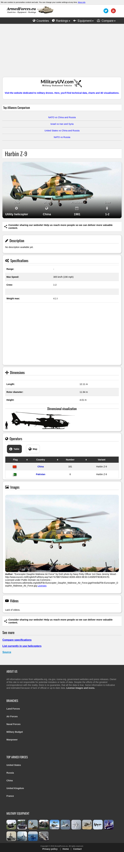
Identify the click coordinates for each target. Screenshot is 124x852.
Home (66, 849)
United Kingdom (15, 788)
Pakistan (40, 474)
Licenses (42, 585)
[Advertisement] (62, 52)
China (40, 466)
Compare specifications (17, 640)
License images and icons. (80, 688)
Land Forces (13, 708)
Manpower (12, 739)
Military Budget (14, 732)
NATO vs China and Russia (62, 117)
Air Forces (12, 716)
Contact (77, 849)
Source (6, 652)
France (10, 796)
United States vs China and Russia (62, 130)
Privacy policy (49, 849)
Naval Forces (13, 724)
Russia (10, 773)
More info (81, 2)
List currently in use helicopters (21, 646)
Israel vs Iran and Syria (61, 124)
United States (13, 765)
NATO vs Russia (62, 137)
